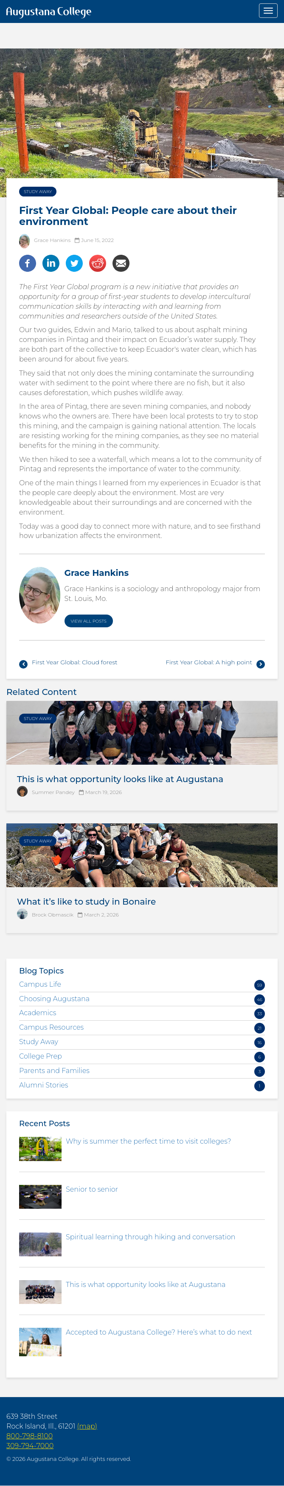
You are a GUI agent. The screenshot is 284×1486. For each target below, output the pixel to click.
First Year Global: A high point (209, 662)
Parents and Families (54, 1071)
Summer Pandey (53, 792)
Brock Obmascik (52, 914)
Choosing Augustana (54, 999)
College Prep (40, 1056)
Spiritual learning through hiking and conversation (151, 1237)
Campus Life (40, 984)
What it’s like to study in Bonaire (86, 902)
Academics (37, 1013)
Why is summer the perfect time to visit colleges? (148, 1141)
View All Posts (89, 621)
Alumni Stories (43, 1085)
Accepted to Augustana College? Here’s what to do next (159, 1332)
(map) (87, 1426)
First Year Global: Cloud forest (75, 662)
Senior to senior (92, 1189)
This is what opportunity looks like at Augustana (120, 779)
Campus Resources (51, 1027)
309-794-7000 (29, 1446)
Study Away (38, 191)
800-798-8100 (29, 1436)
